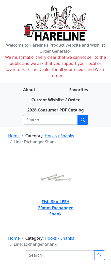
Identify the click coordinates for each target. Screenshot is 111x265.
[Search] (50, 120)
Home (14, 136)
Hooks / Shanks (59, 136)
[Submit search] (82, 120)
